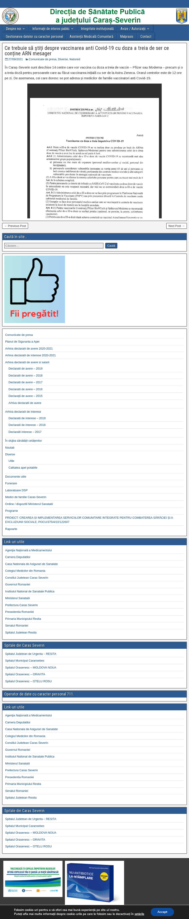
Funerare (11, 483)
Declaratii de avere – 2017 (26, 382)
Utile (11, 461)
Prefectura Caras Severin (21, 605)
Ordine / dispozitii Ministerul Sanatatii (29, 504)
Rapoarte (11, 529)
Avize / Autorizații (133, 29)
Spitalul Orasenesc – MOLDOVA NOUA (30, 667)
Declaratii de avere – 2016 (26, 389)
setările (139, 914)
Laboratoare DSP (16, 490)
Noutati (9, 447)
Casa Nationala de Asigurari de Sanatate (31, 564)
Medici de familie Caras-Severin (25, 497)
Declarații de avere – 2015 (26, 396)
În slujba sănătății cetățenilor (23, 440)
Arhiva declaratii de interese (23, 411)
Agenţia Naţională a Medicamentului (28, 550)
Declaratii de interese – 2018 (27, 425)
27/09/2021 (15, 59)
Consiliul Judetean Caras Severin (26, 577)
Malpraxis (126, 36)
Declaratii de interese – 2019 (27, 418)
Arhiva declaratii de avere (25, 403)
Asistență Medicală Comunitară (91, 36)
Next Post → (176, 226)
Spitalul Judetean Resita (21, 632)
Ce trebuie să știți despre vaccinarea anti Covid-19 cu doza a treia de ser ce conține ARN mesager (87, 51)
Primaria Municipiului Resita (23, 618)
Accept (162, 912)
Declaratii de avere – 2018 (26, 375)
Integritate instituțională (97, 29)
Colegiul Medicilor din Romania (25, 570)
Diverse (63, 59)
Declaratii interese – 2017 (25, 432)
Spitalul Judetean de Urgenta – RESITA (30, 653)
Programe (11, 510)
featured (74, 59)
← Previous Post (15, 226)
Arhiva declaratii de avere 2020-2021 (29, 348)
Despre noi (13, 29)
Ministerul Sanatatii (17, 598)
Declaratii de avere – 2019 (26, 368)
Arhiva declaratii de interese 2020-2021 (30, 355)
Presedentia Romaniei (19, 611)
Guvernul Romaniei (17, 584)
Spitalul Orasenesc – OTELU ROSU (28, 681)
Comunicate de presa (42, 59)
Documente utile (15, 476)
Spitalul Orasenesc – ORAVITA (25, 674)
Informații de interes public (51, 29)
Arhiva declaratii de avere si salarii (27, 362)
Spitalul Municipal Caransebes (24, 660)
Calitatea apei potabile (23, 467)
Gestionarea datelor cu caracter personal (34, 36)
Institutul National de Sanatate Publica (29, 591)
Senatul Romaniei (16, 625)
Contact (145, 36)
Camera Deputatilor (17, 557)
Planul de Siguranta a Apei (22, 341)
